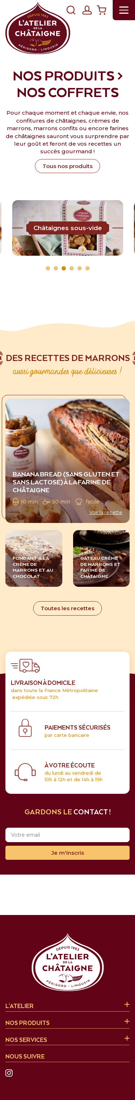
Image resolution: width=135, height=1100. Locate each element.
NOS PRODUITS (27, 1023)
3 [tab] (64, 268)
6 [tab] (87, 268)
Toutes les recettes (67, 608)
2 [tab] (56, 268)
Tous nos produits (67, 166)
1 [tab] (48, 268)
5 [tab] (79, 268)
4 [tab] (71, 268)
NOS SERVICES (26, 1040)
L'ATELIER (19, 1006)
